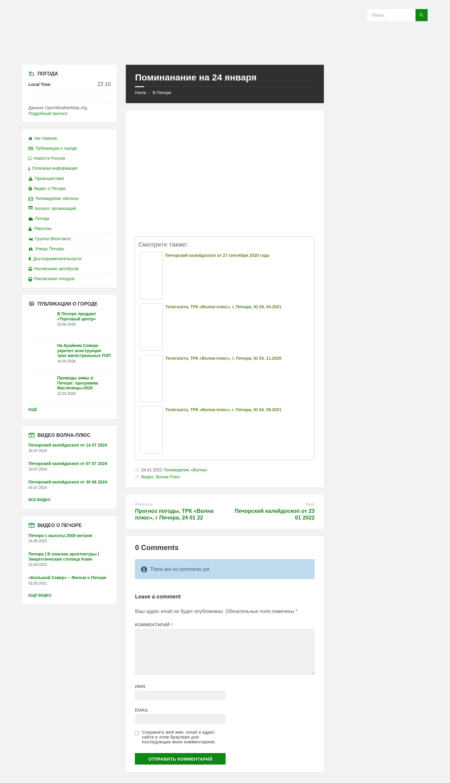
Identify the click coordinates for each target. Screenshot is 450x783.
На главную (42, 138)
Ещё (32, 410)
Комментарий (154, 624)
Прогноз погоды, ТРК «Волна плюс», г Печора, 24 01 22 (174, 514)
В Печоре (162, 92)
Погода (38, 218)
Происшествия (46, 178)
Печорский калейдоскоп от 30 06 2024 (67, 482)
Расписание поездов (51, 278)
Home (140, 92)
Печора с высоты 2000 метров (60, 535)
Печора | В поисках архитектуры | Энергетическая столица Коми (63, 557)
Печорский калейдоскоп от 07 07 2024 (67, 463)
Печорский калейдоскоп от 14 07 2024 (67, 445)
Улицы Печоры (46, 248)
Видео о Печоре (47, 188)
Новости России (46, 158)
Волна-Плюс (168, 476)
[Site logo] (225, 52)
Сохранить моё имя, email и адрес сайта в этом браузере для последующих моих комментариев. (179, 737)
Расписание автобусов (53, 268)
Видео (147, 476)
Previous (144, 504)
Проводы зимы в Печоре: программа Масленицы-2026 (77, 383)
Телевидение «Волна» (185, 469)
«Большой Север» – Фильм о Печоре (67, 577)
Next (310, 504)
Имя (140, 686)
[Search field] (397, 15)
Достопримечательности (54, 258)
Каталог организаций (52, 208)
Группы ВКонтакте (49, 238)
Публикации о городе (52, 148)
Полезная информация (52, 168)
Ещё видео (39, 595)
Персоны (39, 228)
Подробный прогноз (47, 113)
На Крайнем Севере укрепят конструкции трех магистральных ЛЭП (84, 350)
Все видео (39, 500)
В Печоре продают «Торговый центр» (76, 316)
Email (141, 710)
